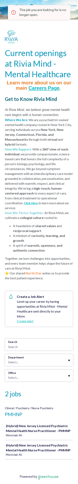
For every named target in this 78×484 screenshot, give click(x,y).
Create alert (25, 321)
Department (16, 357)
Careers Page (43, 88)
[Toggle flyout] (69, 360)
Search (12, 342)
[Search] (39, 347)
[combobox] (8, 362)
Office (12, 373)
